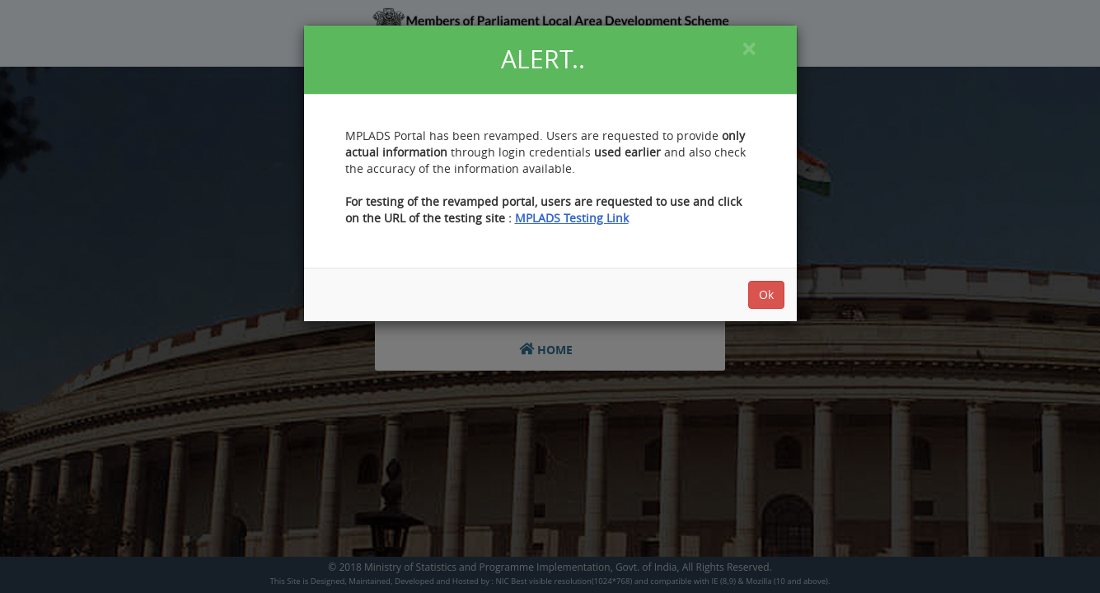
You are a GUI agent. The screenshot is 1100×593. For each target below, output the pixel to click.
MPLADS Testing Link (572, 218)
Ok (766, 294)
